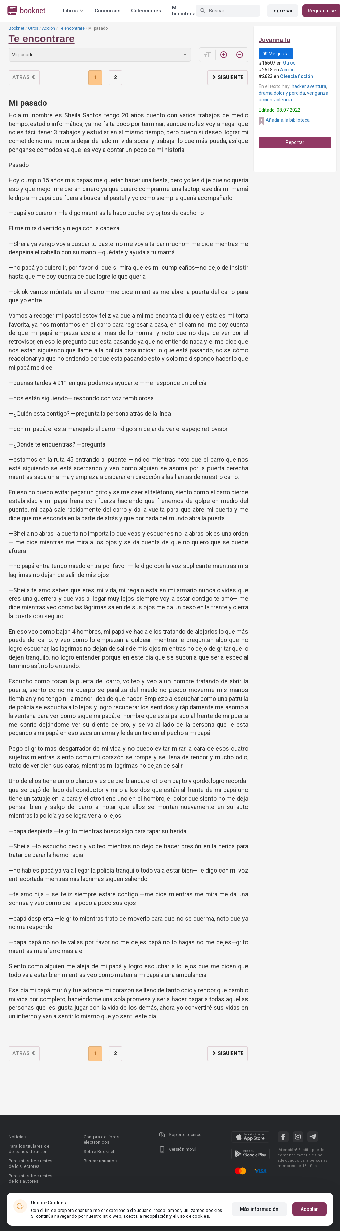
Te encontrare (72, 28)
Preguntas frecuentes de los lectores (31, 1163)
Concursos (107, 11)
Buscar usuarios (100, 1160)
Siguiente (227, 77)
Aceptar (309, 1209)
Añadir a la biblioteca (288, 120)
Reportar (295, 142)
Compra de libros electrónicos (101, 1139)
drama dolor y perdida (282, 93)
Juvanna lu (274, 40)
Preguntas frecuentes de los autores (31, 1178)
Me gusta (276, 53)
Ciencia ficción (296, 76)
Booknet (16, 28)
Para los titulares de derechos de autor (29, 1149)
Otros (33, 28)
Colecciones (146, 11)
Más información (259, 1209)
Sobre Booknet (99, 1151)
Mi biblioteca (184, 11)
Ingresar (282, 11)
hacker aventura (309, 86)
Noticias (17, 1136)
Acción (48, 28)
